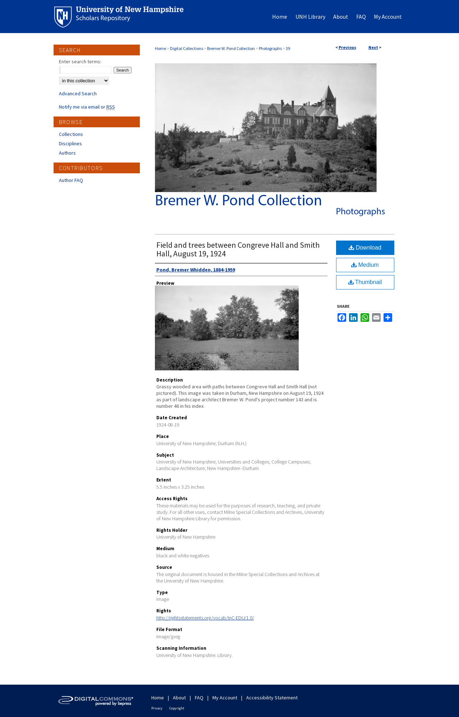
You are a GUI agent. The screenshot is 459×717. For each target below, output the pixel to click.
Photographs (270, 48)
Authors (67, 153)
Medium (364, 265)
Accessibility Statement (272, 697)
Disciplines (70, 143)
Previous (347, 47)
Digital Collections (186, 48)
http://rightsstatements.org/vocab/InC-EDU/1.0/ (205, 618)
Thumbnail (365, 282)
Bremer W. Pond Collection (231, 48)
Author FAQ (71, 180)
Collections (71, 134)
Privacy (156, 708)
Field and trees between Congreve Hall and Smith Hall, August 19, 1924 (238, 249)
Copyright (176, 708)
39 (288, 48)
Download (365, 248)
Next (373, 47)
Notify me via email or (87, 107)
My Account (224, 697)
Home (160, 48)
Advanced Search (78, 93)
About (179, 697)
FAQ (199, 697)
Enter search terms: (80, 61)
